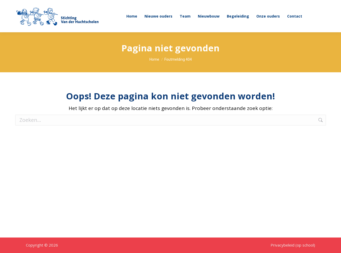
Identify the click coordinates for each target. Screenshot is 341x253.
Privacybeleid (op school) (293, 245)
